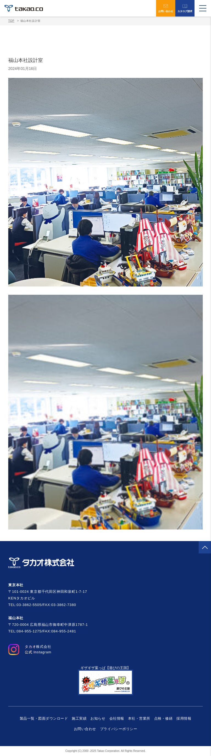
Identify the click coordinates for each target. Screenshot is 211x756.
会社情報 (116, 718)
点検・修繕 (163, 718)
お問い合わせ (165, 8)
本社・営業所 (139, 718)
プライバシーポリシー (118, 729)
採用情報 (183, 718)
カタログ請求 (184, 8)
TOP (11, 20)
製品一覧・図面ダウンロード (44, 718)
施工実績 (79, 718)
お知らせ (97, 718)
